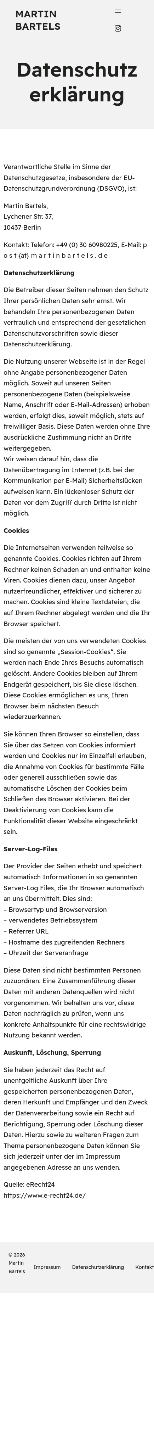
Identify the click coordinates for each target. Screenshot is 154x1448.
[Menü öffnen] (118, 11)
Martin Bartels (38, 19)
